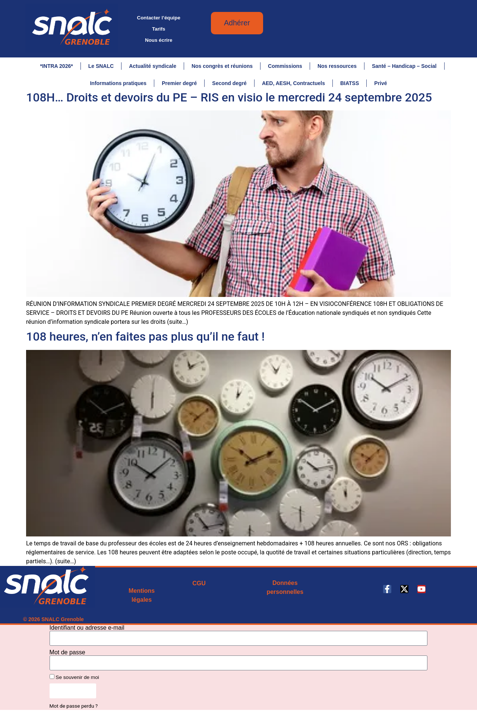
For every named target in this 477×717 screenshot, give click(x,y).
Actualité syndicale (152, 66)
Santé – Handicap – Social (404, 66)
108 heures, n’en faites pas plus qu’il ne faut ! (145, 340)
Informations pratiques (118, 83)
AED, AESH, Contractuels (293, 83)
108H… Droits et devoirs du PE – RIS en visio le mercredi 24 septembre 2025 (229, 101)
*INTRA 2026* (56, 66)
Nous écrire (158, 40)
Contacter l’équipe (158, 18)
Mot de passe (67, 656)
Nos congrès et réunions (222, 66)
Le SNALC (101, 66)
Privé (380, 83)
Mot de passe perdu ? (74, 709)
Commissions (285, 66)
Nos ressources (337, 66)
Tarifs (158, 29)
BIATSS (349, 83)
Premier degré (179, 83)
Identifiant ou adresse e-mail (87, 631)
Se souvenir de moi (74, 680)
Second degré (229, 83)
